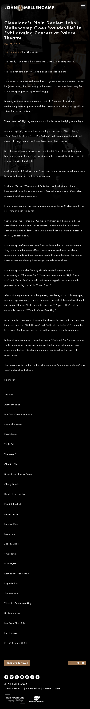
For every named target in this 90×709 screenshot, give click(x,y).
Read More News (17, 662)
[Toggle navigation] (83, 6)
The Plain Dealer (13, 51)
